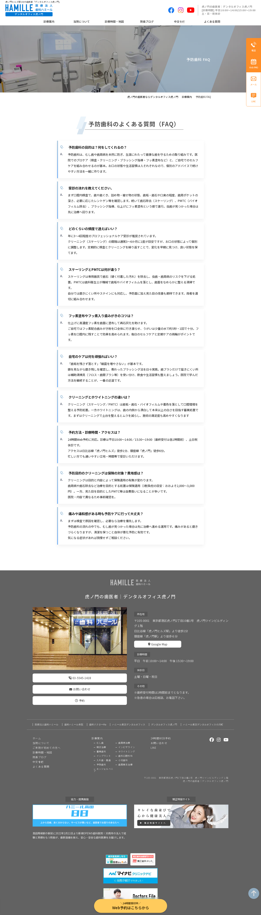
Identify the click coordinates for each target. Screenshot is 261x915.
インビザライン (126, 742)
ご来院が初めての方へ (47, 742)
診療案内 (49, 21)
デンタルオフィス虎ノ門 (164, 719)
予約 (80, 696)
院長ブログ (147, 21)
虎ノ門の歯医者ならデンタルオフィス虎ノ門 (152, 97)
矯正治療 (101, 742)
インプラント (104, 750)
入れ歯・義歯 (104, 755)
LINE (154, 742)
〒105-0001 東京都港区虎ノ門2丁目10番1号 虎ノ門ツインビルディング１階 (186, 772)
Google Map (157, 641)
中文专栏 (179, 21)
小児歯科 (123, 755)
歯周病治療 (124, 737)
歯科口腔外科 (125, 750)
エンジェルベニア (103, 764)
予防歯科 (101, 759)
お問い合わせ (79, 686)
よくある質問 (212, 21)
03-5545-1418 (80, 677)
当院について (81, 21)
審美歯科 (101, 746)
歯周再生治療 (125, 759)
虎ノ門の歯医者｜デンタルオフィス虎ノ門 (205, 775)
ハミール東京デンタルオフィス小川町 (203, 719)
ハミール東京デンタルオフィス (128, 719)
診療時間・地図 (114, 21)
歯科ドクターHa (97, 719)
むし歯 (100, 737)
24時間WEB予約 (161, 733)
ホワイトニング (126, 746)
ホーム (37, 733)
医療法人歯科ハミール (46, 719)
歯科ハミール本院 (73, 719)
